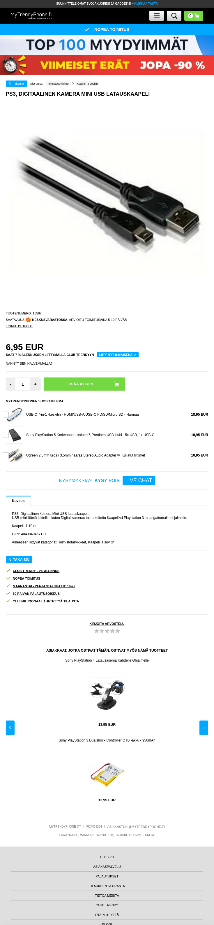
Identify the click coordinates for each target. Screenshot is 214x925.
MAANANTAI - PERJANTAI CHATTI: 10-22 (40, 586)
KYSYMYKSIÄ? (107, 480)
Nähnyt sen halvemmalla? (29, 363)
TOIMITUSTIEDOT (19, 326)
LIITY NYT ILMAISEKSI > (117, 354)
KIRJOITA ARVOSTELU (106, 623)
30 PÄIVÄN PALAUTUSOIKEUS (33, 594)
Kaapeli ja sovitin (101, 542)
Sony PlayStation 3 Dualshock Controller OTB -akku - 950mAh (107, 740)
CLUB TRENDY (107, 905)
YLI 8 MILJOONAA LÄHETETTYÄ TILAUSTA (42, 601)
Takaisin (18, 83)
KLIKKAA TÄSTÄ (146, 3)
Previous (10, 728)
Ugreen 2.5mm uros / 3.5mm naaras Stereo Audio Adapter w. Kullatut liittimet (85, 455)
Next (203, 728)
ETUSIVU (107, 857)
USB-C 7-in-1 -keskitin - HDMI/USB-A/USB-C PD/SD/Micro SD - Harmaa (82, 414)
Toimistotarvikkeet (72, 542)
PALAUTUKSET (107, 876)
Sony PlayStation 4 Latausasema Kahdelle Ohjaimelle (107, 660)
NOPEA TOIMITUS (23, 578)
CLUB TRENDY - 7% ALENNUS (32, 571)
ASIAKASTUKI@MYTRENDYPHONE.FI (136, 826)
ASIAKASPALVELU (107, 866)
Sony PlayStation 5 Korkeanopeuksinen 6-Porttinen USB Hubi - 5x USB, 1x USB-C (90, 435)
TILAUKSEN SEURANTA (107, 886)
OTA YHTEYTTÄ (107, 915)
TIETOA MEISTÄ (107, 895)
